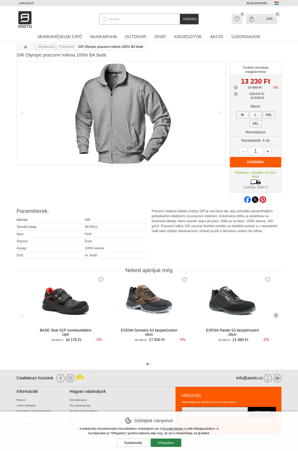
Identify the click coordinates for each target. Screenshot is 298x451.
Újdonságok (245, 36)
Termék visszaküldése (83, 411)
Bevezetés (26, 46)
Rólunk (21, 400)
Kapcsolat (26, 3)
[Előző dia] (22, 113)
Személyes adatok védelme (34, 411)
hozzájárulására (172, 428)
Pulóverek (66, 46)
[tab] (147, 364)
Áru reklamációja (80, 405)
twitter (255, 198)
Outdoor (135, 36)
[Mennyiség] (255, 151)
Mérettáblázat (256, 132)
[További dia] (220, 113)
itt (199, 433)
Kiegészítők (188, 36)
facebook (247, 198)
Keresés (190, 19)
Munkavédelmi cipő (60, 36)
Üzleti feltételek (26, 405)
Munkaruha (46, 46)
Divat (160, 36)
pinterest (263, 198)
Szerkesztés (133, 443)
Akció (216, 36)
